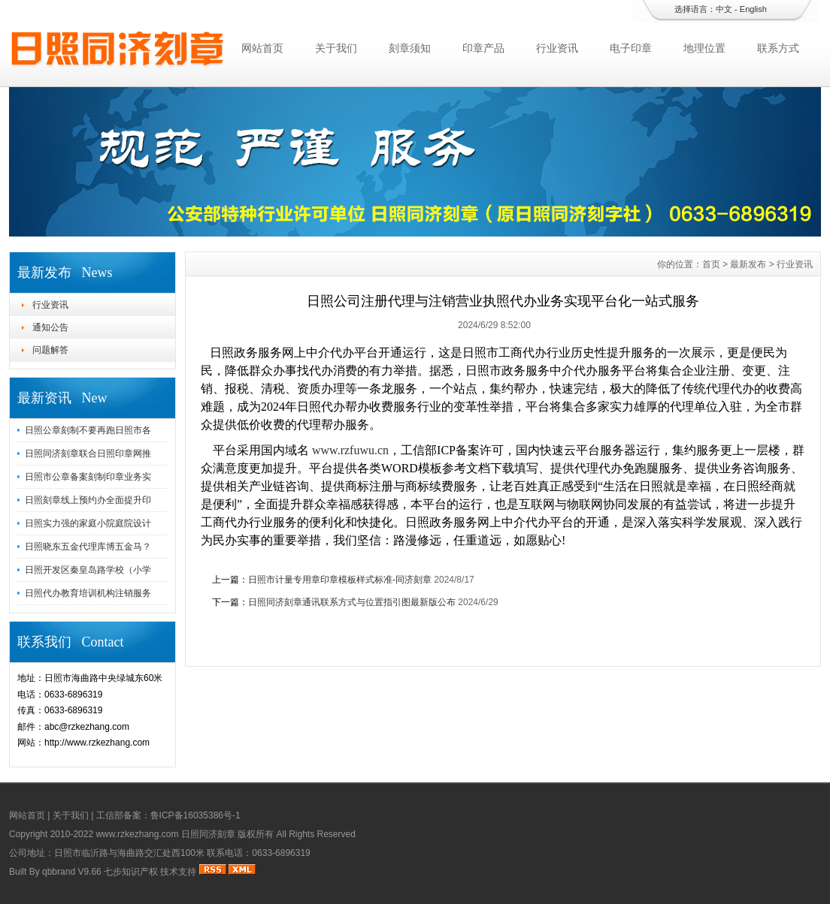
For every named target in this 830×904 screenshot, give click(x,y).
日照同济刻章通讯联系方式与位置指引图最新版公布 (352, 602)
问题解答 (50, 350)
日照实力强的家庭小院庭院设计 (88, 523)
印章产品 (483, 48)
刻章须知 (410, 48)
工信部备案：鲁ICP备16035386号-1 (168, 815)
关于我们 (336, 48)
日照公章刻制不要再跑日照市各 (88, 430)
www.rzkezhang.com (136, 834)
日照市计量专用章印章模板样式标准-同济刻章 (340, 579)
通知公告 (50, 327)
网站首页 (262, 48)
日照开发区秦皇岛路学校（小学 (88, 570)
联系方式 (778, 48)
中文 (724, 9)
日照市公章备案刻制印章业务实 (88, 477)
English (753, 9)
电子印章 (631, 48)
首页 (711, 264)
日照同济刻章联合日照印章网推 (88, 453)
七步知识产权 (131, 871)
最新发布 (748, 264)
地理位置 (704, 48)
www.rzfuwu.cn (350, 450)
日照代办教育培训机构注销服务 (88, 593)
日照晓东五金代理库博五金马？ (88, 546)
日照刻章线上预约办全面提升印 (88, 500)
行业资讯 (557, 48)
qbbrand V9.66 (71, 871)
